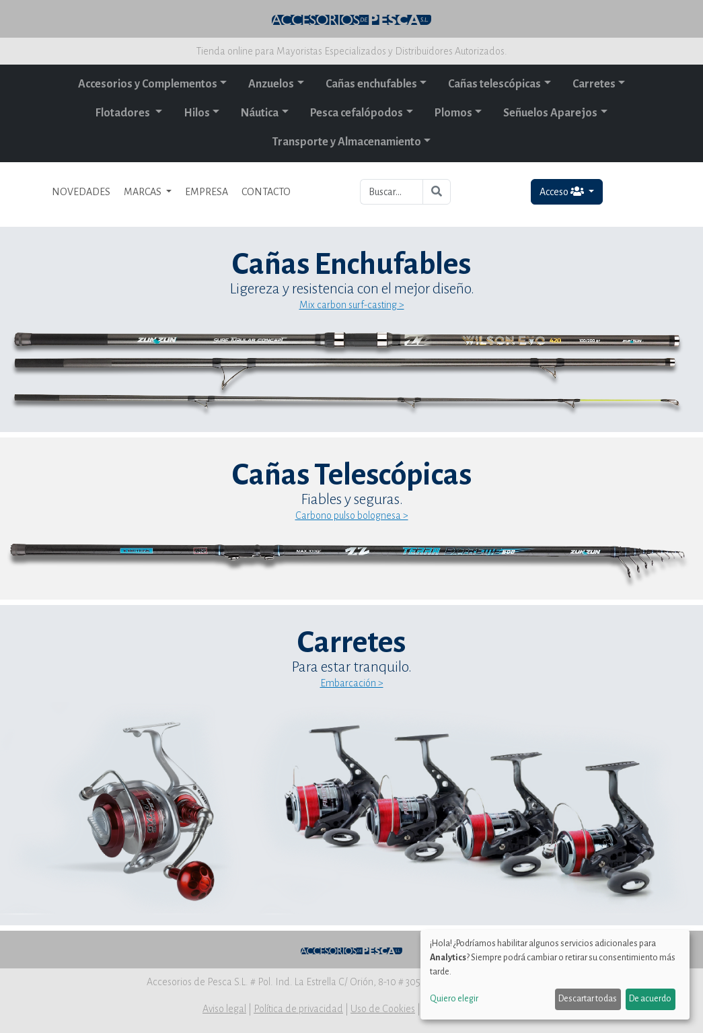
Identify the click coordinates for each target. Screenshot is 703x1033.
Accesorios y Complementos (147, 84)
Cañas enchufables (371, 84)
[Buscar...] (392, 192)
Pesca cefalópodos (356, 113)
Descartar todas (587, 998)
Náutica (260, 113)
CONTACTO (266, 191)
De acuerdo (650, 998)
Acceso (563, 191)
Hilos (197, 113)
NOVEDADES (81, 191)
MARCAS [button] (143, 191)
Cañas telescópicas (494, 84)
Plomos (453, 113)
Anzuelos (271, 84)
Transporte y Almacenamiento (346, 142)
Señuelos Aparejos (550, 113)
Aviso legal (224, 1008)
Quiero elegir (454, 998)
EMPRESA (206, 191)
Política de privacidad (298, 1008)
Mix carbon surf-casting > (351, 304)
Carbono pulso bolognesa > (351, 515)
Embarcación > (351, 683)
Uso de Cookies (382, 1008)
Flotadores (124, 113)
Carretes (594, 84)
